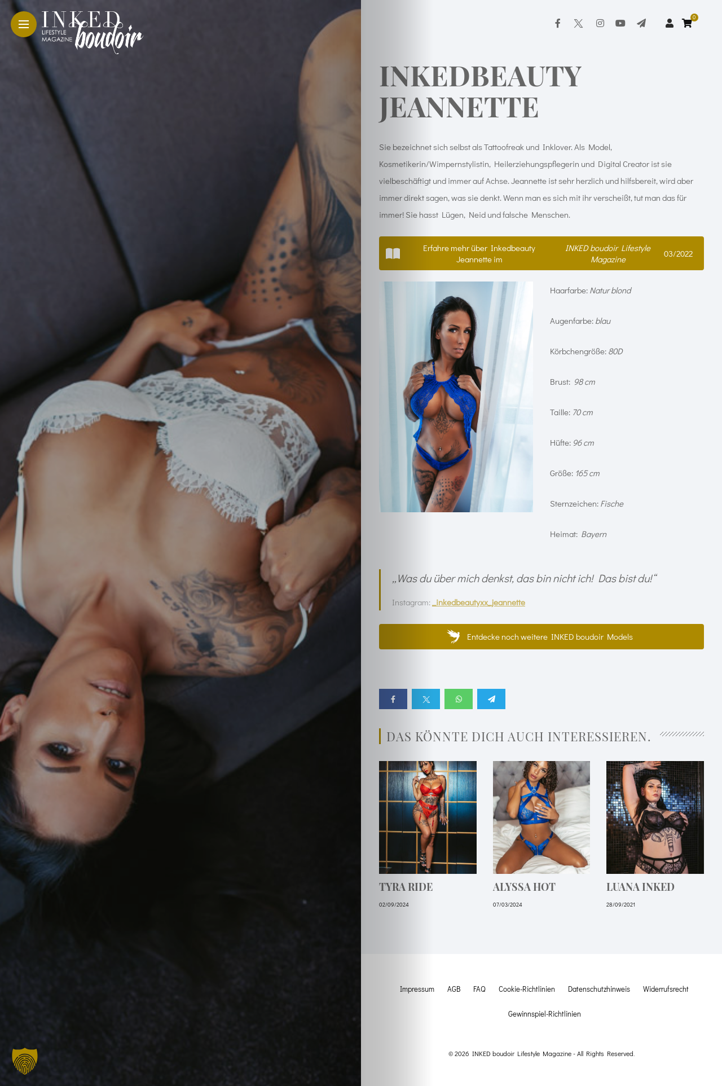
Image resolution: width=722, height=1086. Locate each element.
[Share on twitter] (426, 699)
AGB (453, 988)
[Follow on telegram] (641, 23)
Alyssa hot (524, 887)
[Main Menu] (24, 24)
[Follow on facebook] (558, 23)
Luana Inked (640, 887)
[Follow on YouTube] (620, 23)
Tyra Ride (406, 887)
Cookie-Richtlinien (527, 988)
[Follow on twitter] (578, 23)
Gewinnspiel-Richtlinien (544, 1013)
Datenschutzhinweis (599, 988)
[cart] (688, 23)
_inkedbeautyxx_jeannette (478, 602)
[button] (541, 253)
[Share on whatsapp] (458, 699)
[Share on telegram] (491, 699)
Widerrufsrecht (666, 988)
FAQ (479, 988)
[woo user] (669, 23)
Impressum (417, 988)
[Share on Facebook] (393, 699)
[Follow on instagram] (600, 23)
